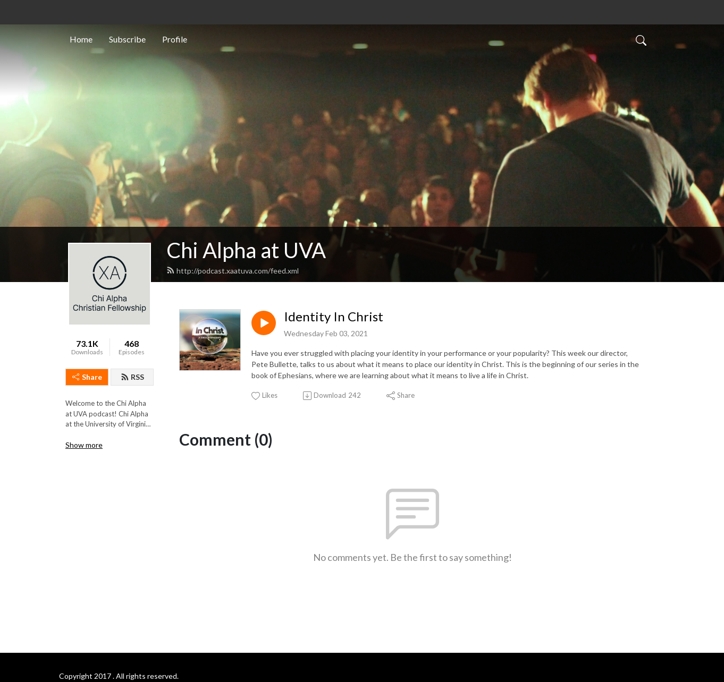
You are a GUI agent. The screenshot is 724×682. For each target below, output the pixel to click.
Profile (174, 39)
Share (87, 376)
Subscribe (127, 39)
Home (81, 39)
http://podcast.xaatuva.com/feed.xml (232, 270)
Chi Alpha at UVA (246, 250)
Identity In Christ (333, 316)
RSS (132, 376)
